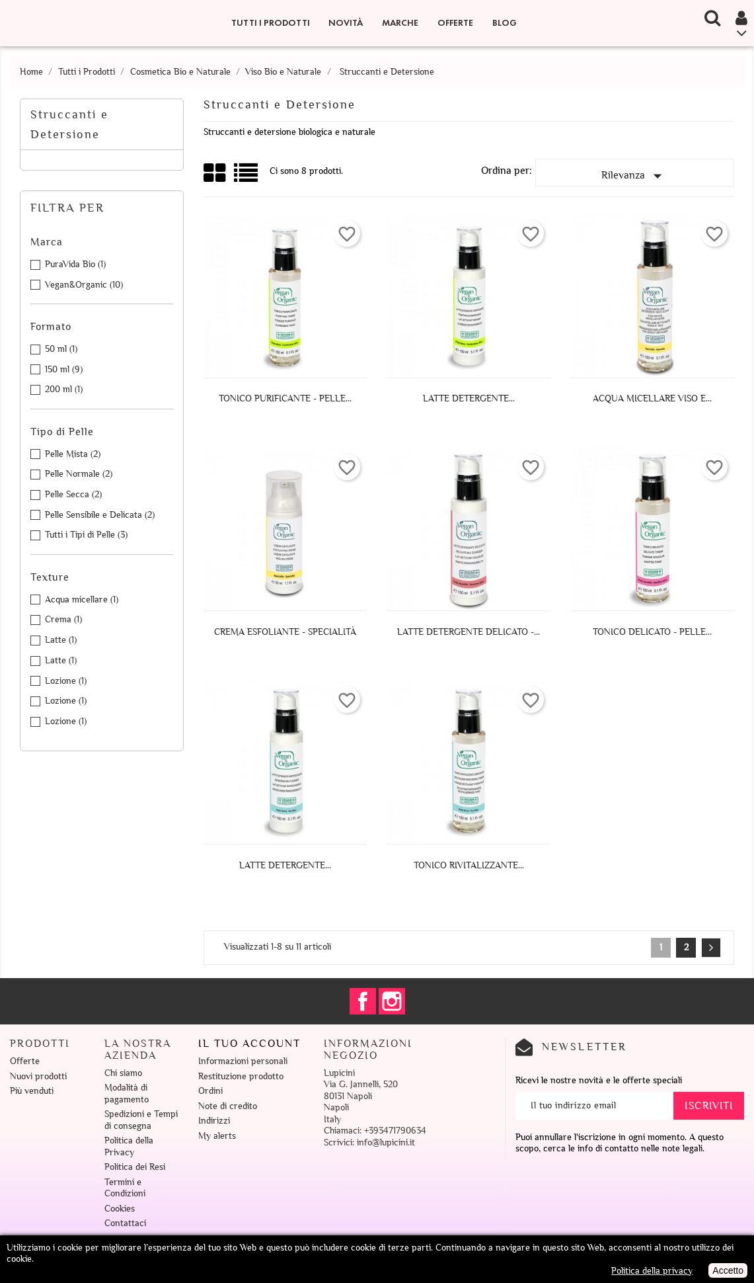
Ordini (210, 1091)
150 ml (64, 369)
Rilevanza (634, 176)
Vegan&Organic (84, 285)
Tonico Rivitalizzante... (469, 865)
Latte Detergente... (469, 398)
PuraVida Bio (75, 264)
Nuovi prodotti (38, 1076)
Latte (61, 640)
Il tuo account (249, 1044)
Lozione (66, 681)
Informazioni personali (242, 1061)
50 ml (61, 349)
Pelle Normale (78, 474)
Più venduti (32, 1091)
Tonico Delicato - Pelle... (652, 632)
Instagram (392, 1001)
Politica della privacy (652, 1271)
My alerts (217, 1136)
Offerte (455, 22)
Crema (63, 619)
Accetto (727, 1270)
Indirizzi (214, 1121)
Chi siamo (123, 1073)
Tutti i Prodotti (270, 22)
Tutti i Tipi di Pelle (86, 535)
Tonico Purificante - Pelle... (285, 398)
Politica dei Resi (134, 1167)
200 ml (64, 389)
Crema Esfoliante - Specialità (285, 632)
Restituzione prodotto (240, 1076)
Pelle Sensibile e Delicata (100, 515)
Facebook (363, 1001)
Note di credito (227, 1106)
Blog (504, 22)
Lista (247, 177)
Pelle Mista (72, 454)
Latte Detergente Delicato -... (468, 632)
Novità (345, 22)
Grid (215, 173)
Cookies (119, 1209)
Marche (400, 22)
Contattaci (125, 1223)
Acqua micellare (81, 599)
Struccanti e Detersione (69, 124)
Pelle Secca (73, 494)
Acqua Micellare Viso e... (652, 398)
